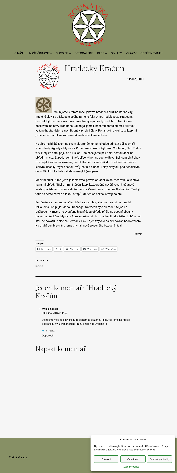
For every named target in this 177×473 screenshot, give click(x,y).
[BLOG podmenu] (106, 53)
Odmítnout (133, 459)
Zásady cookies (131, 466)
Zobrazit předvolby (160, 459)
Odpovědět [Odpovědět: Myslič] (48, 335)
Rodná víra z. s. (18, 457)
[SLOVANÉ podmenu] (70, 53)
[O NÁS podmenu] (24, 53)
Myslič (46, 308)
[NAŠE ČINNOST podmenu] (51, 53)
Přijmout (106, 459)
